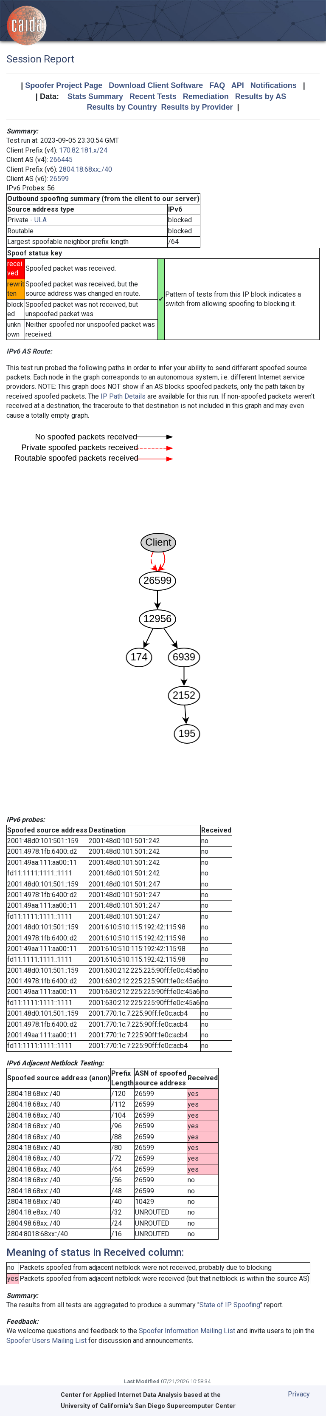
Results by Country (122, 107)
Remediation (206, 96)
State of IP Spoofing (230, 1305)
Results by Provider (197, 107)
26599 (59, 179)
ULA (40, 220)
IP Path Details (123, 396)
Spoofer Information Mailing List (187, 1331)
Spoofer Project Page (63, 85)
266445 (61, 160)
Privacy (299, 1394)
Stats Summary (95, 96)
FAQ (217, 85)
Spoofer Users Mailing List (46, 1341)
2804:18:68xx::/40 (85, 169)
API (237, 85)
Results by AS (260, 96)
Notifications (273, 85)
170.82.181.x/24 (83, 150)
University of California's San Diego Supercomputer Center (148, 1406)
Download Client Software (156, 85)
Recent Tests (153, 96)
